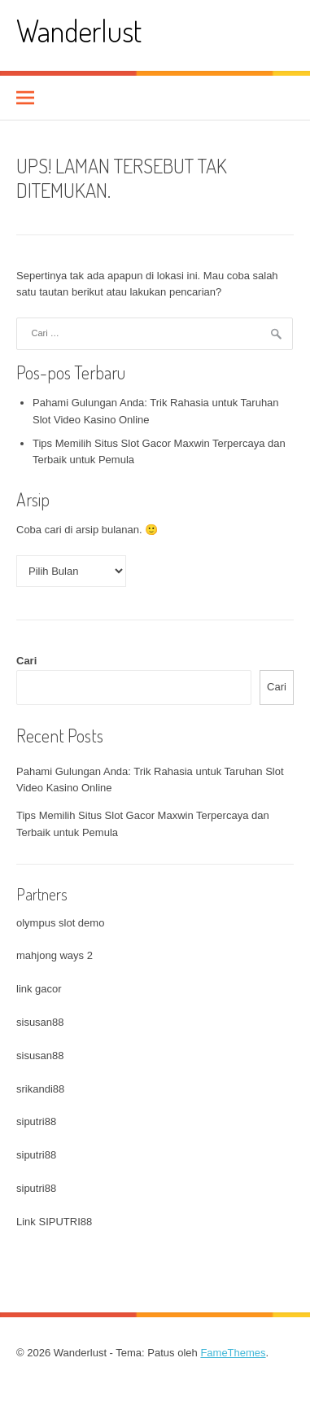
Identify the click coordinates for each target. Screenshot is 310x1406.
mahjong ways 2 (54, 955)
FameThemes (232, 1353)
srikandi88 (40, 1089)
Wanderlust (79, 30)
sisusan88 (40, 1022)
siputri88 (36, 1121)
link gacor (39, 989)
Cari (26, 661)
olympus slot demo (60, 923)
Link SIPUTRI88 (54, 1221)
